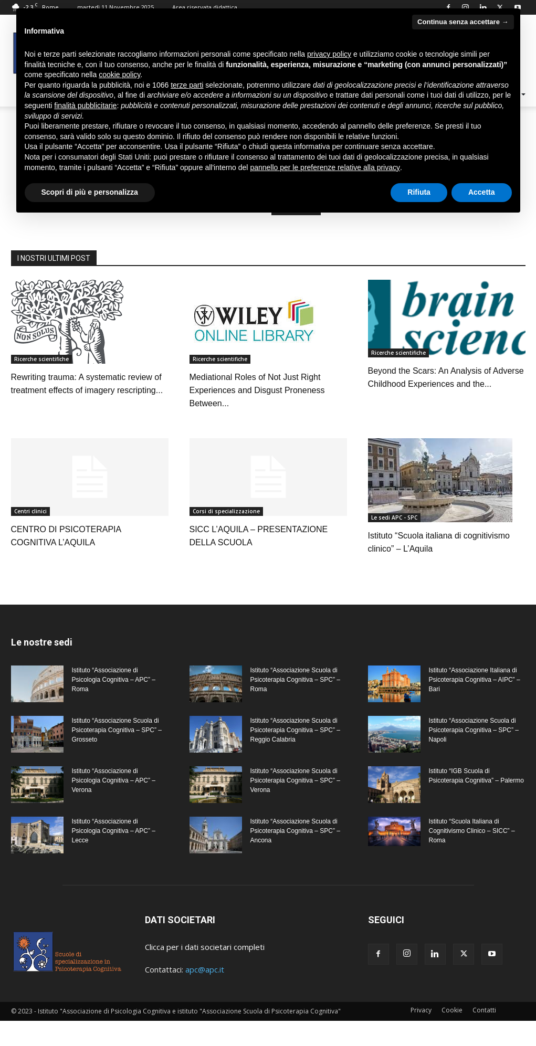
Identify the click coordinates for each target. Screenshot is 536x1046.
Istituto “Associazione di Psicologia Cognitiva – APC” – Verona (113, 780)
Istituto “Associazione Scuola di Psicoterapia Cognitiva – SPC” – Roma (295, 680)
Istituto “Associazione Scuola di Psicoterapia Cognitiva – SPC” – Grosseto (117, 730)
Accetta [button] (481, 192)
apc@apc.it (204, 969)
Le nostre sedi (41, 642)
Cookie (452, 1010)
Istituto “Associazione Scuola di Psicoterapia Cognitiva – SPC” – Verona (295, 780)
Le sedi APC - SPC (394, 517)
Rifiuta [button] (418, 192)
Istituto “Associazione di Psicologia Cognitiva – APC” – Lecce (113, 831)
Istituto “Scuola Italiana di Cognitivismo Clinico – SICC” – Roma (472, 831)
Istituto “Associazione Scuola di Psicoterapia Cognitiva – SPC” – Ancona (295, 831)
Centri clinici (30, 511)
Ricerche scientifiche (41, 359)
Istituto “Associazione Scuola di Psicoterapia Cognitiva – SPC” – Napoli (474, 730)
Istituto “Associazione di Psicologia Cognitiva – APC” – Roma (113, 680)
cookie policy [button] (119, 74)
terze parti (187, 85)
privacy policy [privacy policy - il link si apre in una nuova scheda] (329, 54)
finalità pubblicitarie (85, 105)
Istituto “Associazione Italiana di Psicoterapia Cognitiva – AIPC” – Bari (474, 680)
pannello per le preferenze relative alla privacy (325, 167)
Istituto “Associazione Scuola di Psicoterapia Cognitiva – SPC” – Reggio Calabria (295, 730)
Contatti (484, 1010)
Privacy (421, 1010)
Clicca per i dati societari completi (205, 947)
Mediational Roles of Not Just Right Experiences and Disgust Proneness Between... (257, 390)
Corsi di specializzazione (226, 511)
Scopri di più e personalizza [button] (89, 192)
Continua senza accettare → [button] (462, 22)
